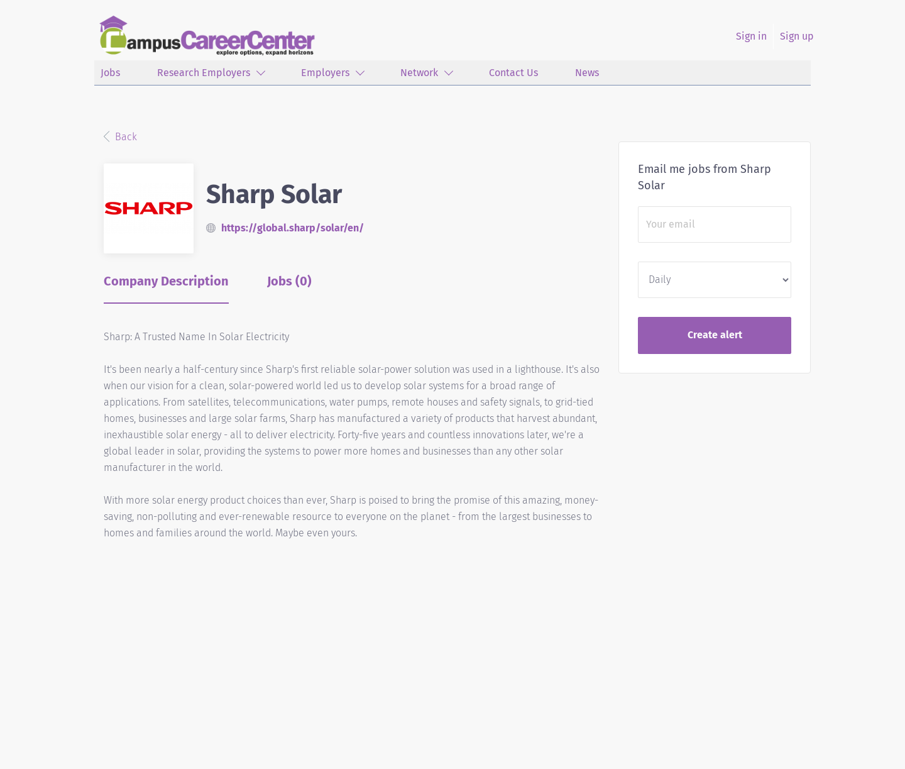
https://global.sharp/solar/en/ (292, 228)
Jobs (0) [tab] (289, 281)
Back (124, 137)
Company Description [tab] (166, 281)
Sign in (751, 36)
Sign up (797, 36)
